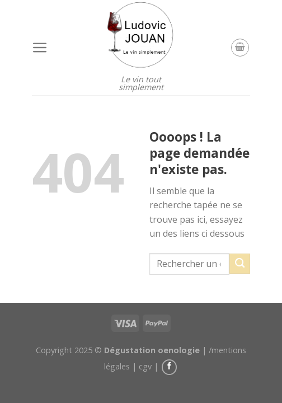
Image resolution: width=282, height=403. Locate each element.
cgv (145, 366)
